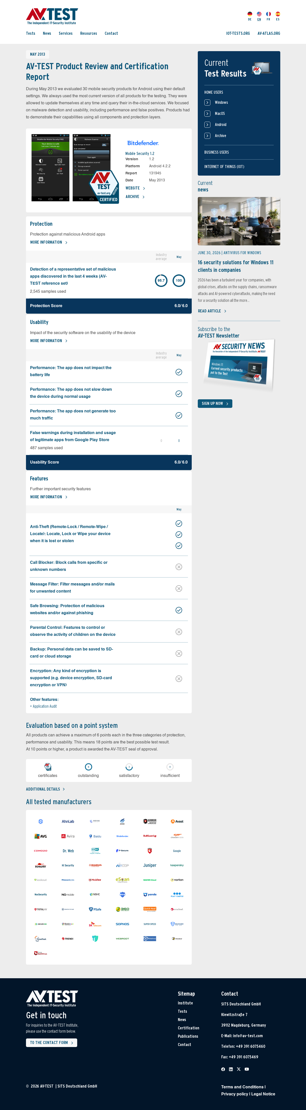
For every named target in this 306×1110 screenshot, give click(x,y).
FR (268, 16)
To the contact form (52, 1043)
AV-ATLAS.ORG (269, 33)
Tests (30, 33)
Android (215, 125)
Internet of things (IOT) (224, 166)
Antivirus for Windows (242, 252)
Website (135, 188)
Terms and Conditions (242, 1087)
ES (277, 16)
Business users (216, 152)
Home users (213, 92)
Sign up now (216, 404)
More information (49, 243)
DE (249, 16)
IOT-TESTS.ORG (238, 33)
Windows (216, 103)
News (47, 33)
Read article (212, 311)
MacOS (214, 114)
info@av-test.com (248, 1035)
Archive (135, 197)
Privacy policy (234, 1094)
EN (259, 16)
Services (66, 33)
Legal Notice (263, 1094)
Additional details (45, 789)
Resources (88, 33)
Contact (111, 33)
